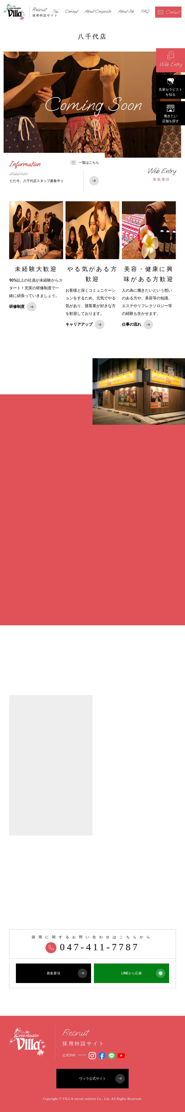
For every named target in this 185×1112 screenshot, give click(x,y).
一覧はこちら (85, 162)
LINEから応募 (143, 973)
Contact (168, 12)
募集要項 (161, 174)
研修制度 (22, 306)
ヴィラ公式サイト (102, 1078)
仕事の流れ (137, 324)
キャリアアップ (85, 324)
